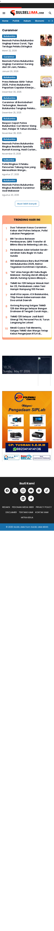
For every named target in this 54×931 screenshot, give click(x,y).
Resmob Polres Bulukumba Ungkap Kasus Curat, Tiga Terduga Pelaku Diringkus (17, 43)
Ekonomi (39, 20)
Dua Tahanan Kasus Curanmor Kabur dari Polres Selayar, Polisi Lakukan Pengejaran (29, 230)
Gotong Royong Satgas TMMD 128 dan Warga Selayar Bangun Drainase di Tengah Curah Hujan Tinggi (29, 308)
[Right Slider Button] (51, 21)
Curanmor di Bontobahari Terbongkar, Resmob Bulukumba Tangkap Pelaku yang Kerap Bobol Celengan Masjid (18, 105)
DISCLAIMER (11, 512)
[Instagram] (23, 490)
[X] (15, 490)
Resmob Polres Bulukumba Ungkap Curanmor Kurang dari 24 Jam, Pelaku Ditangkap (17, 64)
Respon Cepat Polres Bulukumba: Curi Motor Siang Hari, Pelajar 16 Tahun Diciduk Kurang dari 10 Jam (19, 126)
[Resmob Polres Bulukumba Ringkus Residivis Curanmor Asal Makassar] (46, 184)
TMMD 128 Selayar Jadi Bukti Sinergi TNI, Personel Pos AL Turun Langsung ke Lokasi (29, 319)
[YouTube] (31, 490)
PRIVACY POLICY (44, 507)
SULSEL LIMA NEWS (39, 527)
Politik (16, 20)
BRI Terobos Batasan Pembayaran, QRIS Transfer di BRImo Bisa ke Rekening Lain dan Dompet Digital (29, 241)
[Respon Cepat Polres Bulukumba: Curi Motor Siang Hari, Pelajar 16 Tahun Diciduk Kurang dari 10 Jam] (46, 123)
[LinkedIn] (23, 498)
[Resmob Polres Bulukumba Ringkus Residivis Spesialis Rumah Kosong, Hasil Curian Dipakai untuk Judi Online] (46, 143)
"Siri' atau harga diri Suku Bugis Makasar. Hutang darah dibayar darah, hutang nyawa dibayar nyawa (29, 275)
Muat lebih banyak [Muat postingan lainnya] (27, 203)
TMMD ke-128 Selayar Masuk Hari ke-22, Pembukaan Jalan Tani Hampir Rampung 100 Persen (29, 286)
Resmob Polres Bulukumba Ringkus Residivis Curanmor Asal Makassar (18, 187)
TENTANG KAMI (26, 512)
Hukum (27, 20)
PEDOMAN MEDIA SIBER (23, 507)
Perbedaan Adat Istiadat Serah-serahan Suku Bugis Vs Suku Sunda (29, 252)
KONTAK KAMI (41, 512)
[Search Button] (50, 13)
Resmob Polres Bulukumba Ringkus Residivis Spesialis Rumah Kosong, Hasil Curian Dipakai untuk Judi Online (18, 146)
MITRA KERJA (27, 517)
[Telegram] (31, 498)
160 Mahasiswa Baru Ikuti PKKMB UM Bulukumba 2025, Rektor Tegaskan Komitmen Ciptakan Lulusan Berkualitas (29, 264)
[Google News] (39, 490)
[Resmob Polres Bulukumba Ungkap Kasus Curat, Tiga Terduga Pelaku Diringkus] (46, 40)
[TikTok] (47, 490)
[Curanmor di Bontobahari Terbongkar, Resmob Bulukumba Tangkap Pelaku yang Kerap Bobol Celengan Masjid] (46, 102)
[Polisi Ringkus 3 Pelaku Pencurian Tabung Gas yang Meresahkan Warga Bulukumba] (46, 164)
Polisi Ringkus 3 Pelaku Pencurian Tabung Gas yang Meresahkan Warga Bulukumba (19, 167)
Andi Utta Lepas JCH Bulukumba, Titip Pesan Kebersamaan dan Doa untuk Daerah (29, 297)
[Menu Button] (4, 13)
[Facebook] (7, 490)
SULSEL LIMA (19, 527)
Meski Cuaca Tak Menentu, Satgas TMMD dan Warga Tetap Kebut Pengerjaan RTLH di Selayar (29, 330)
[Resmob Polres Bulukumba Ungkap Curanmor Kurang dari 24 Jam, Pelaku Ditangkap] (46, 61)
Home (5, 20)
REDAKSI (6, 507)
